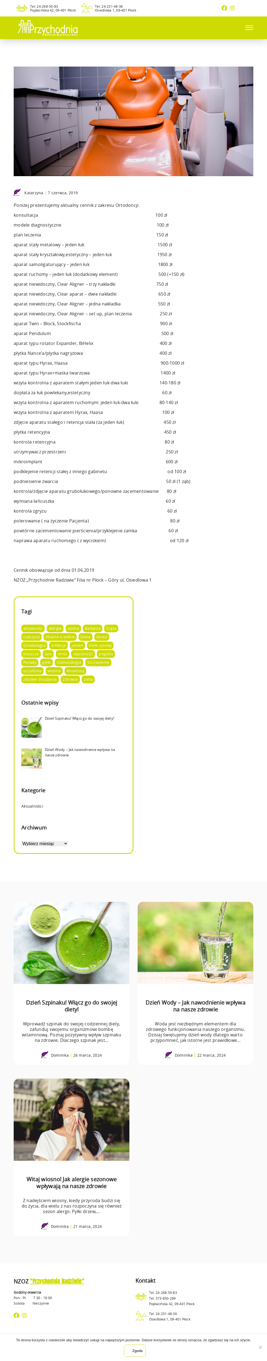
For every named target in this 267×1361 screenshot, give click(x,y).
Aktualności (32, 806)
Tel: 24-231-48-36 (109, 6)
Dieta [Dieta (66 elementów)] (85, 636)
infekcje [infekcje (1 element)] (58, 645)
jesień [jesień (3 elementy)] (77, 645)
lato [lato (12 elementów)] (48, 653)
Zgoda (137, 1351)
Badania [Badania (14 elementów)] (92, 628)
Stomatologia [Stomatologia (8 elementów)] (69, 662)
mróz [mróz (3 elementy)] (62, 653)
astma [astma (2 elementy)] (73, 628)
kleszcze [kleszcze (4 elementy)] (31, 653)
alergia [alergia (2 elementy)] (55, 628)
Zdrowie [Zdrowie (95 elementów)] (70, 679)
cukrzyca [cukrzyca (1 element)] (31, 636)
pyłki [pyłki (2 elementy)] (46, 662)
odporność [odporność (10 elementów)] (83, 653)
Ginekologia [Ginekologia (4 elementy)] (34, 645)
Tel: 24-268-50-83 (44, 6)
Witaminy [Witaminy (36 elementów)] (75, 670)
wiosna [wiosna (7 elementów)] (54, 670)
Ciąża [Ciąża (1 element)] (111, 628)
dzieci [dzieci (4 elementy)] (102, 636)
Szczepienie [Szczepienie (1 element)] (98, 662)
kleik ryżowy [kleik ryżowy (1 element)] (100, 645)
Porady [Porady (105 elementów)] (29, 662)
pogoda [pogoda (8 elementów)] (106, 653)
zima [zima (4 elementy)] (88, 679)
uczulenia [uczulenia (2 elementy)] (32, 670)
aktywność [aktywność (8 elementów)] (33, 628)
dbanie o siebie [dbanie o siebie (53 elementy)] (60, 636)
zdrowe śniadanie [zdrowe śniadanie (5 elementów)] (40, 679)
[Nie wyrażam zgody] (260, 1347)
